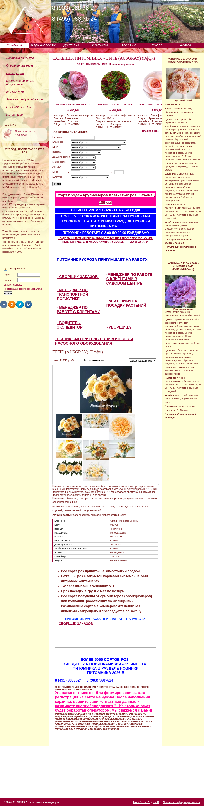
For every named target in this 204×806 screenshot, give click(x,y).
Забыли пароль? (13, 285)
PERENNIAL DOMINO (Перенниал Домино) (115, 104)
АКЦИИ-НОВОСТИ (42, 45)
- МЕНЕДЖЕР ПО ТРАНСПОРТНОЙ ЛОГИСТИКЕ (72, 294)
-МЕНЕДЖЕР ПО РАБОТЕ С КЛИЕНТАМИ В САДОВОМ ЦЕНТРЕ (129, 278)
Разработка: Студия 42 (146, 802)
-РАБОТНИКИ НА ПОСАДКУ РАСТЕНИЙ (126, 303)
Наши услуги (15, 73)
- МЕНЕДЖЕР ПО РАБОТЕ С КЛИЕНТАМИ (78, 309)
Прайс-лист (14, 114)
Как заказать (15, 92)
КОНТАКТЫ (100, 45)
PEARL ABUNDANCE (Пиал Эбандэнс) (157, 104)
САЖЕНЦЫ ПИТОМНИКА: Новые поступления (105, 64)
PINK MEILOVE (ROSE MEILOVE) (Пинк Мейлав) (73, 104)
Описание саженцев (20, 65)
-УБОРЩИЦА (119, 327)
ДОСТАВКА (71, 45)
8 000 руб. (115, 110)
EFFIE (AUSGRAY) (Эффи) (130, 58)
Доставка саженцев (20, 58)
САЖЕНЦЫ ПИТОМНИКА (77, 58)
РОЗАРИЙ (129, 45)
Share (3, 304)
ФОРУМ (185, 45)
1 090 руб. (73, 110)
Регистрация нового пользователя (23, 288)
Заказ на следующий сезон (24, 99)
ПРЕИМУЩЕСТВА (18, 107)
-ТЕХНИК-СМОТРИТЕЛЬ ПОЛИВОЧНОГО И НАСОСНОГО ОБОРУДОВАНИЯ (94, 341)
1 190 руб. (158, 110)
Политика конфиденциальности (181, 802)
